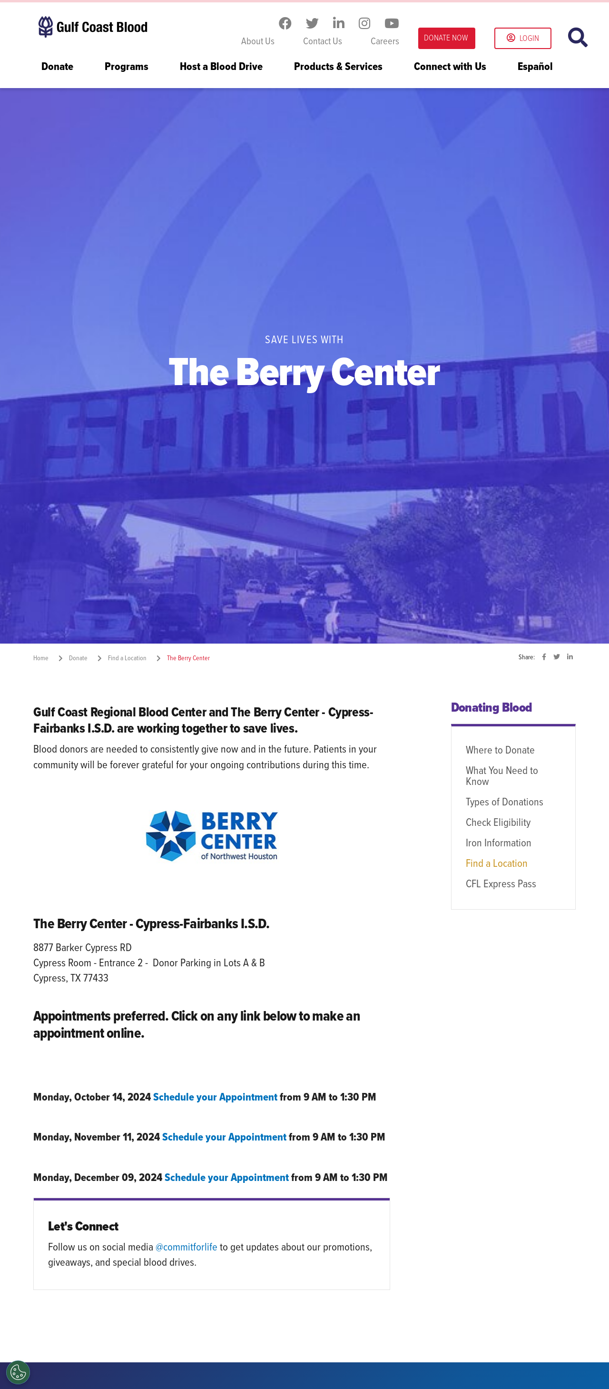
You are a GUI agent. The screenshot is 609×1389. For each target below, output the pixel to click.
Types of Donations (504, 802)
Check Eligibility (498, 823)
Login (523, 38)
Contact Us (322, 42)
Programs (126, 67)
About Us (258, 42)
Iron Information (498, 843)
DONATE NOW (446, 38)
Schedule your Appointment (215, 1098)
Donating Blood (491, 708)
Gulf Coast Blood (92, 27)
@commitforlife (186, 1247)
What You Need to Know (502, 776)
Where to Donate (500, 751)
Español (535, 67)
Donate (57, 67)
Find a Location (497, 864)
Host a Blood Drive (221, 67)
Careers (385, 42)
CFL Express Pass (501, 884)
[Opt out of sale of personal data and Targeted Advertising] (18, 1372)
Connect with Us (450, 67)
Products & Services (338, 67)
